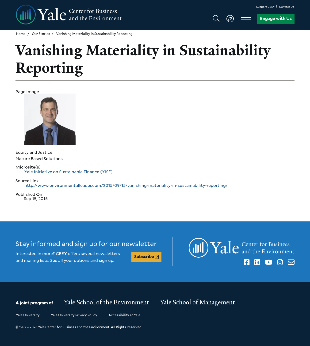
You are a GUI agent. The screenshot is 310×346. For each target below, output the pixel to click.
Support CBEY (265, 6)
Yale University (28, 315)
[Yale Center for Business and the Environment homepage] (85, 14)
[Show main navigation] (233, 18)
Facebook (246, 262)
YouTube (268, 262)
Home (21, 33)
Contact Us (286, 6)
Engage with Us (276, 18)
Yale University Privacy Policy (74, 315)
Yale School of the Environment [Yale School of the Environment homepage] (106, 302)
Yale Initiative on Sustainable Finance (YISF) (68, 171)
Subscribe (144, 256)
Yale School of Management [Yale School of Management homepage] (197, 302)
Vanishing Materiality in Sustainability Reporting (94, 33)
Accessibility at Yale (124, 315)
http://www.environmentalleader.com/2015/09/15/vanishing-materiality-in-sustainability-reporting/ (126, 185)
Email (290, 262)
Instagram (279, 262)
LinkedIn (256, 262)
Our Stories (41, 33)
